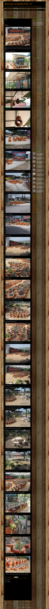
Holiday (35, 76)
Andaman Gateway (36, 85)
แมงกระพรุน (35, 117)
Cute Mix (35, 84)
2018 (34, 62)
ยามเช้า (35, 74)
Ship (34, 113)
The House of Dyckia (35, 206)
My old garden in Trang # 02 (37, 87)
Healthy (35, 88)
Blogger (31, 607)
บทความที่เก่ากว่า (28, 601)
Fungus (35, 69)
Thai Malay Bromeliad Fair (35, 9)
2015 (34, 65)
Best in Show (23, 9)
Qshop (20, 9)
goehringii (35, 111)
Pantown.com (34, 207)
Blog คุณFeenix (34, 202)
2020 (34, 60)
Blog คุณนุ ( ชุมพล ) (35, 204)
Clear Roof (35, 82)
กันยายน (35, 138)
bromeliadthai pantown (35, 208)
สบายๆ (35, 75)
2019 (34, 61)
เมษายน (35, 143)
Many (34, 81)
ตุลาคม (35, 68)
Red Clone (35, 112)
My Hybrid (35, 108)
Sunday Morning (36, 116)
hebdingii (35, 107)
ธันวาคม (35, 66)
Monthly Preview (36, 79)
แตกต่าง (35, 121)
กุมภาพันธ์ (35, 145)
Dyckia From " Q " (8, 25)
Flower (35, 126)
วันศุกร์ (35, 72)
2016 (34, 64)
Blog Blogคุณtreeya (35, 205)
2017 (34, 63)
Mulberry (35, 119)
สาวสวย (35, 90)
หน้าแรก (17, 601)
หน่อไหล (35, 123)
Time (34, 125)
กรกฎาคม (35, 140)
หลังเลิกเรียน (37, 152)
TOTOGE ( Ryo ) (35, 200)
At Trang (35, 118)
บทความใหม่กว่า (7, 601)
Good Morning (35, 114)
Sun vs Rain (35, 78)
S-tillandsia (34, 201)
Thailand (37, 160)
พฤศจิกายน (35, 67)
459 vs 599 (35, 77)
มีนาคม (35, 144)
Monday (35, 80)
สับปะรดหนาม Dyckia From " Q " (19, 4)
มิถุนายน (35, 141)
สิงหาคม (35, 139)
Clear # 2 (35, 86)
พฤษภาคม (35, 142)
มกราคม (35, 146)
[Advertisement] (18, 13)
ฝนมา (36, 189)
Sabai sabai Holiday (36, 110)
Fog (34, 120)
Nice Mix (35, 83)
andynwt (26, 607)
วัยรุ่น (34, 89)
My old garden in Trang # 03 (37, 73)
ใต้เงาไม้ (35, 71)
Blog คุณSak (34, 203)
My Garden (37, 185)
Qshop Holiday (35, 124)
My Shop (35, 109)
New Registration (16, 9)
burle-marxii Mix (36, 70)
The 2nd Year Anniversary (39, 164)
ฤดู (34, 122)
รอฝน (36, 156)
